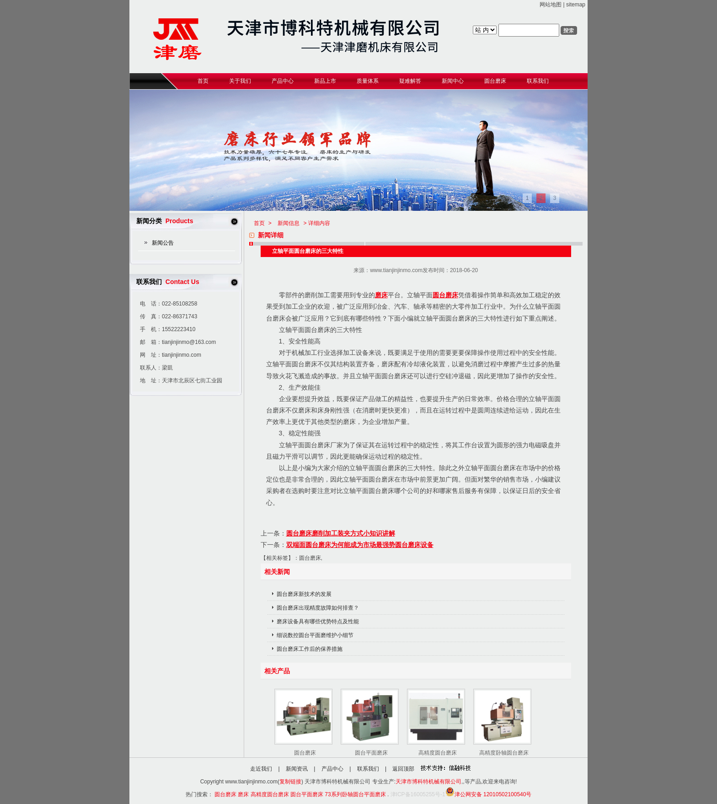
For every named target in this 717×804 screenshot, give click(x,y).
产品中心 (332, 769)
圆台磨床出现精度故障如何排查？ (318, 608)
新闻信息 (289, 223)
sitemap (575, 4)
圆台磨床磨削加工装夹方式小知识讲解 (340, 533)
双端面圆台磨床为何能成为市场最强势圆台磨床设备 (359, 544)
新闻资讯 (297, 769)
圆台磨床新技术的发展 (304, 594)
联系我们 (368, 769)
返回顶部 (403, 769)
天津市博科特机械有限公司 (428, 781)
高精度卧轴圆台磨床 (504, 753)
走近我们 (261, 769)
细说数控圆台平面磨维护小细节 (315, 635)
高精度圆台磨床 (437, 753)
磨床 (381, 295)
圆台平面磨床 (371, 753)
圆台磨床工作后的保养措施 (309, 649)
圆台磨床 (445, 295)
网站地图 (551, 4)
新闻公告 (163, 243)
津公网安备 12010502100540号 (488, 794)
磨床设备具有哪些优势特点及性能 (318, 621)
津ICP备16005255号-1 (418, 794)
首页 (259, 223)
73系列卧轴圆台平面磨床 (355, 794)
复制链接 (290, 781)
